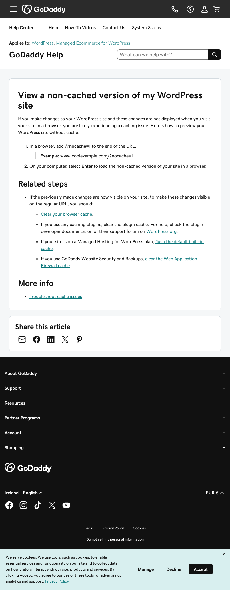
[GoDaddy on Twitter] (52, 508)
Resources (15, 403)
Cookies (139, 528)
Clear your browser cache (66, 214)
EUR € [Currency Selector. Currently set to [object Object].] (215, 492)
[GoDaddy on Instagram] (23, 508)
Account (13, 432)
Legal (88, 528)
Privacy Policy (113, 528)
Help (53, 27)
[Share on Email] (22, 339)
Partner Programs (22, 417)
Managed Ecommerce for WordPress (93, 43)
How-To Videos (80, 27)
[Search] (214, 54)
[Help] (190, 9)
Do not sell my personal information (115, 539)
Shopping (14, 447)
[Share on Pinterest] (79, 339)
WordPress (42, 43)
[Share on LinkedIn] (51, 339)
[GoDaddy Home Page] (28, 468)
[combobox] (163, 54)
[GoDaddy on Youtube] (66, 508)
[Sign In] (204, 9)
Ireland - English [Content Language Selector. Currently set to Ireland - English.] (25, 492)
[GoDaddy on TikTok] (37, 508)
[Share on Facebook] (36, 339)
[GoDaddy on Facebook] (9, 508)
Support (13, 388)
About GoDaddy (21, 373)
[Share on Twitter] (65, 339)
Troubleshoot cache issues (55, 296)
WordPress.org (161, 231)
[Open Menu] (11, 9)
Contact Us (114, 27)
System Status (146, 27)
